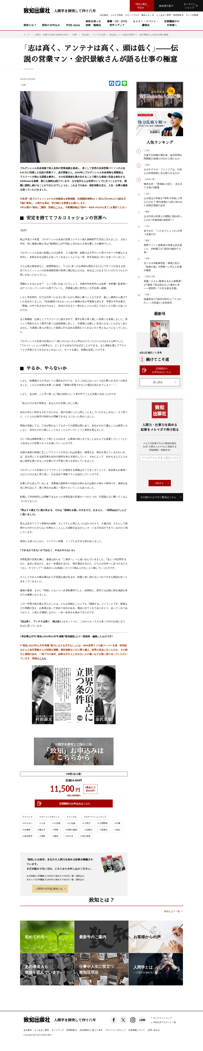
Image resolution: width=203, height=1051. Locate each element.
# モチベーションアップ (95, 816)
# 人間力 (86, 823)
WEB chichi (73, 25)
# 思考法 (103, 829)
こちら (59, 207)
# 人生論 (71, 823)
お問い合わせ (153, 1030)
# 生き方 (69, 835)
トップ (27, 34)
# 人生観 (56, 823)
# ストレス (27, 816)
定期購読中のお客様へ (171, 23)
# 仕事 (117, 823)
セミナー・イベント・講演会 (145, 23)
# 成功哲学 (27, 835)
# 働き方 (41, 829)
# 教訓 (55, 835)
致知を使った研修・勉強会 (93, 23)
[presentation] (164, 470)
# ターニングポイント (50, 816)
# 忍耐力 (88, 829)
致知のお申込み (51, 25)
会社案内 (28, 1030)
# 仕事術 (26, 829)
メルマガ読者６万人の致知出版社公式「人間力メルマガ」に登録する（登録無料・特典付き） (160, 446)
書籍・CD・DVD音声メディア (117, 23)
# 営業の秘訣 (71, 829)
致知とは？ (30, 25)
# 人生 (42, 823)
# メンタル (72, 816)
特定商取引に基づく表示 (91, 1030)
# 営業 (55, 829)
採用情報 (71, 1030)
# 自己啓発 (85, 835)
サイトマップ (57, 1030)
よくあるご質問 (41, 1030)
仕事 (23, 84)
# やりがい (27, 823)
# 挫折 (42, 835)
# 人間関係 (102, 823)
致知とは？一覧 (172, 911)
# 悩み (117, 829)
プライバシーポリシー (115, 1030)
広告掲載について (136, 1030)
